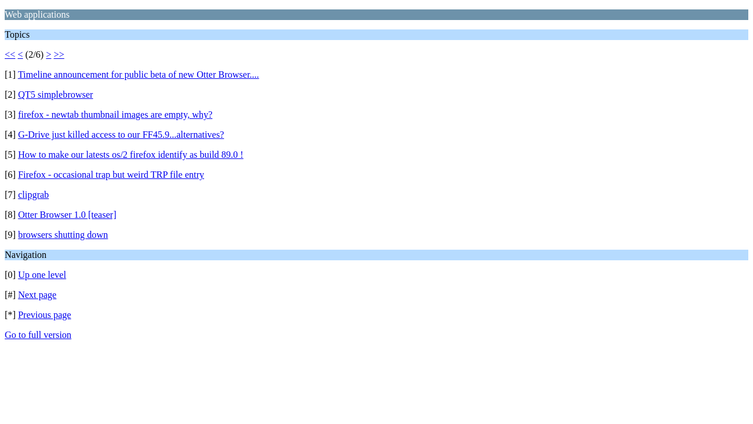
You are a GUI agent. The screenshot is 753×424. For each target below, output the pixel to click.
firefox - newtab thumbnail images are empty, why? (115, 115)
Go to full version (38, 335)
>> (59, 54)
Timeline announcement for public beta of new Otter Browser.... (138, 74)
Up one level (42, 275)
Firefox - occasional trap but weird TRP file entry (111, 175)
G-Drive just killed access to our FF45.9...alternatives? (121, 135)
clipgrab (33, 195)
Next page (37, 295)
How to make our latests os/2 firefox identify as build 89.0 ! (131, 155)
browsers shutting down (63, 235)
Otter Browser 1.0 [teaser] (67, 215)
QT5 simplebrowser (56, 95)
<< (10, 54)
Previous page (44, 315)
